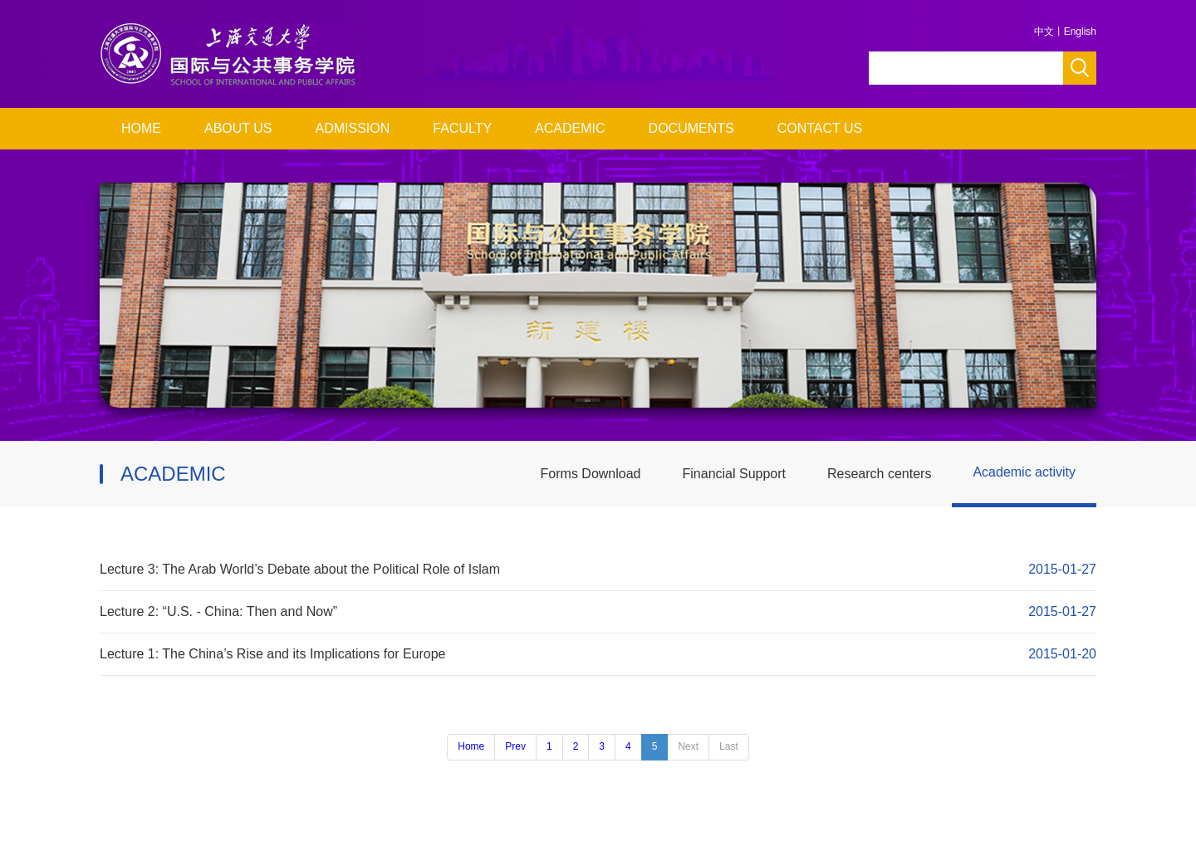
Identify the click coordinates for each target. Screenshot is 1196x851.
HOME (141, 128)
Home (471, 746)
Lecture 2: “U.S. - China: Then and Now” (218, 611)
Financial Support (735, 474)
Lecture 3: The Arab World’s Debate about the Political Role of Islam (300, 569)
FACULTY (462, 128)
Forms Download (591, 474)
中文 (1044, 31)
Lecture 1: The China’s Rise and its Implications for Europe (273, 654)
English (1080, 31)
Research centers (879, 474)
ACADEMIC (570, 128)
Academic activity (1024, 472)
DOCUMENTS (691, 128)
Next (688, 746)
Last (728, 746)
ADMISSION (353, 128)
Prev (515, 746)
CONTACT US (820, 128)
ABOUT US (238, 128)
